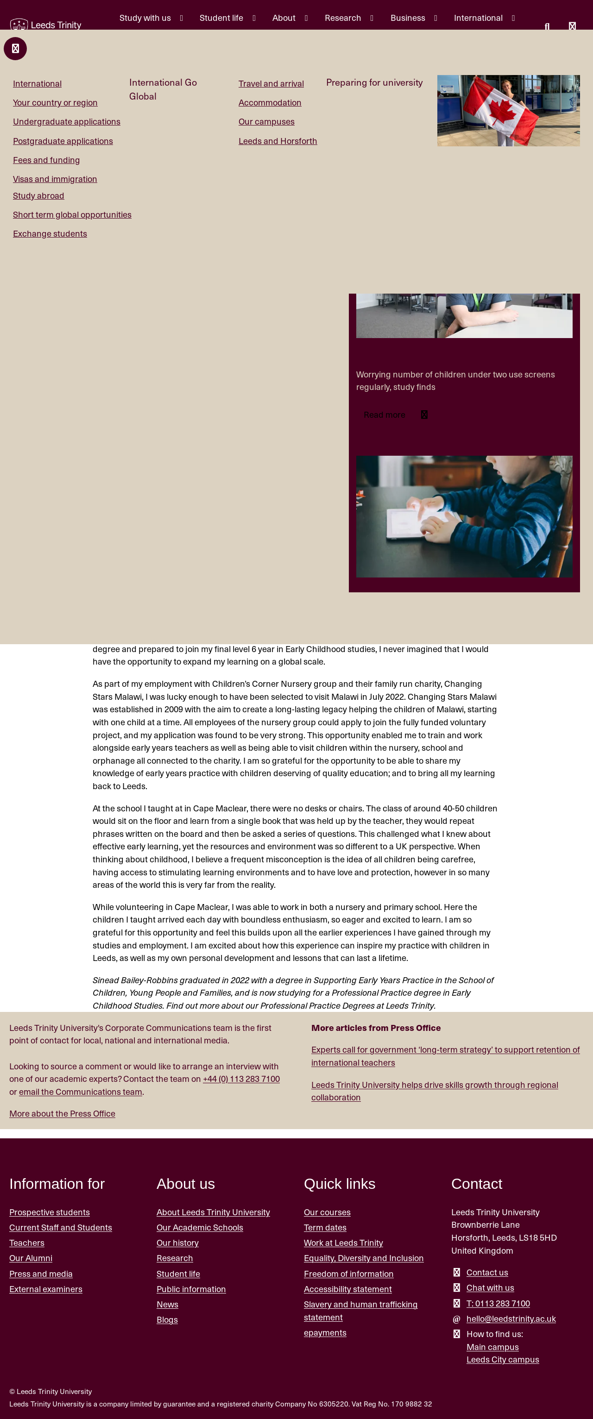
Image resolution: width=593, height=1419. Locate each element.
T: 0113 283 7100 (498, 1303)
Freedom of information (349, 1273)
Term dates (325, 1227)
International (37, 83)
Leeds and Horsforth (278, 140)
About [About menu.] (284, 17)
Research (175, 1257)
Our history (178, 1242)
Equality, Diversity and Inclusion (364, 1257)
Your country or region (55, 102)
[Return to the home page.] (45, 29)
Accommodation (270, 102)
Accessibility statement (348, 1288)
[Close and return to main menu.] (15, 48)
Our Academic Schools (200, 1227)
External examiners (45, 1288)
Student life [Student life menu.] (222, 17)
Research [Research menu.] (344, 17)
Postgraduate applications (63, 140)
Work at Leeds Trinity (343, 1242)
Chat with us (490, 1287)
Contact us (487, 1272)
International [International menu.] (479, 17)
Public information (191, 1288)
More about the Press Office (62, 1113)
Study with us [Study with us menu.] (146, 17)
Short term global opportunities (72, 214)
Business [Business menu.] (409, 17)
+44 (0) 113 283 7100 (241, 1078)
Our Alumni (30, 1257)
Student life (178, 1273)
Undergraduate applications (66, 121)
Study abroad (38, 195)
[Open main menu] (572, 27)
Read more (385, 414)
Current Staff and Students (60, 1227)
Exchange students (50, 233)
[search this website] (547, 27)
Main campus (493, 1346)
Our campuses (267, 121)
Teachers (26, 1242)
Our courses (327, 1212)
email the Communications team (80, 1091)
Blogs (167, 1319)
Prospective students (49, 1212)
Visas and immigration (55, 178)
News (167, 1304)
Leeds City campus (503, 1359)
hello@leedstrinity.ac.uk (511, 1318)
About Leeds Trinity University (213, 1212)
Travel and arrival (271, 83)
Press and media (41, 1273)
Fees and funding (46, 159)
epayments (325, 1332)
